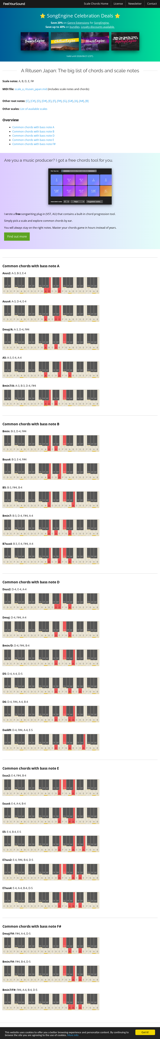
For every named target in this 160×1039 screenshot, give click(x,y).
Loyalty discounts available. (98, 27)
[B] (87, 101)
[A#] (81, 101)
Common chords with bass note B (33, 131)
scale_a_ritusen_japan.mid (31, 89)
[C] (27, 101)
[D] (38, 101)
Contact (152, 3)
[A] (76, 101)
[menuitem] (14, 3)
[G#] (70, 101)
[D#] (44, 101)
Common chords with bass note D (33, 135)
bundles (75, 27)
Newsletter (135, 3)
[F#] (59, 101)
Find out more (17, 236)
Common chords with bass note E (33, 140)
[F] (54, 101)
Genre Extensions (78, 23)
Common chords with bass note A (33, 127)
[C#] (33, 101)
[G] (65, 101)
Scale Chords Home (96, 3)
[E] (49, 101)
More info (73, 1035)
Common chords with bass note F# (34, 144)
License (118, 3)
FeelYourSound (14, 4)
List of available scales (33, 109)
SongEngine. (101, 23)
